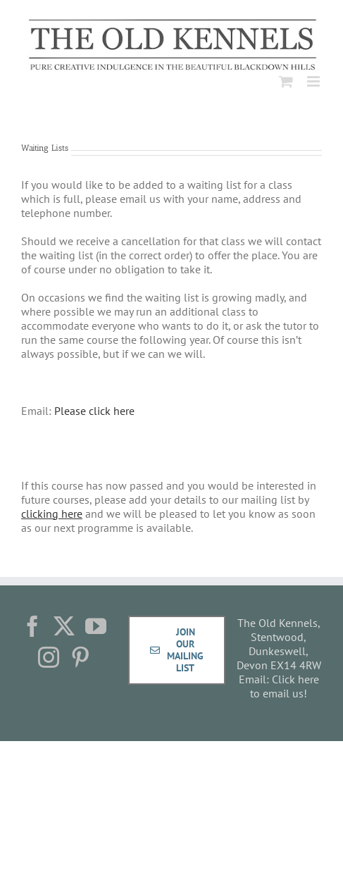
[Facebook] (32, 626)
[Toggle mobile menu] (314, 81)
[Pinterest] (80, 657)
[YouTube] (95, 626)
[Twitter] (64, 626)
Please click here (94, 411)
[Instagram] (48, 657)
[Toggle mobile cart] (286, 81)
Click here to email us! (284, 686)
